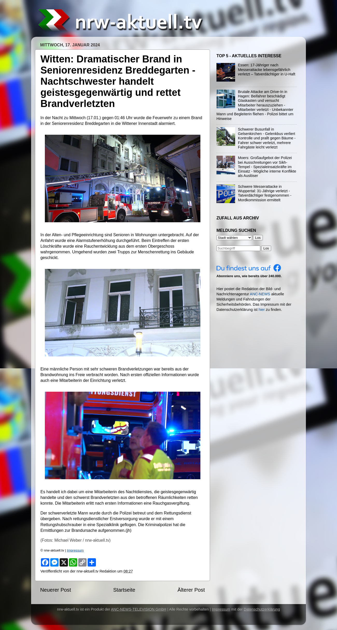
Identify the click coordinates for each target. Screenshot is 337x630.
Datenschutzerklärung (262, 609)
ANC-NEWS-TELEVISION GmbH (138, 609)
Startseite (124, 590)
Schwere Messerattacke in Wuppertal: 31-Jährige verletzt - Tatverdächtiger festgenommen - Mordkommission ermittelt (264, 193)
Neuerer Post (55, 590)
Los (266, 248)
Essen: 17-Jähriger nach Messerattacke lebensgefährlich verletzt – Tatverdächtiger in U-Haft (266, 69)
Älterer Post (191, 590)
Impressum (75, 550)
